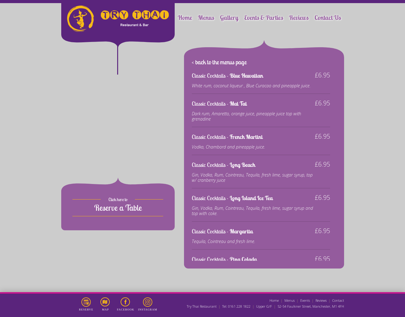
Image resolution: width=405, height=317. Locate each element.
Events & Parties (263, 17)
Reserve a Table (118, 208)
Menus (206, 17)
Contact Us (328, 17)
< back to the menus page (219, 62)
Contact (338, 300)
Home (185, 17)
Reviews (299, 17)
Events (305, 300)
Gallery (229, 17)
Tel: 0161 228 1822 (236, 306)
